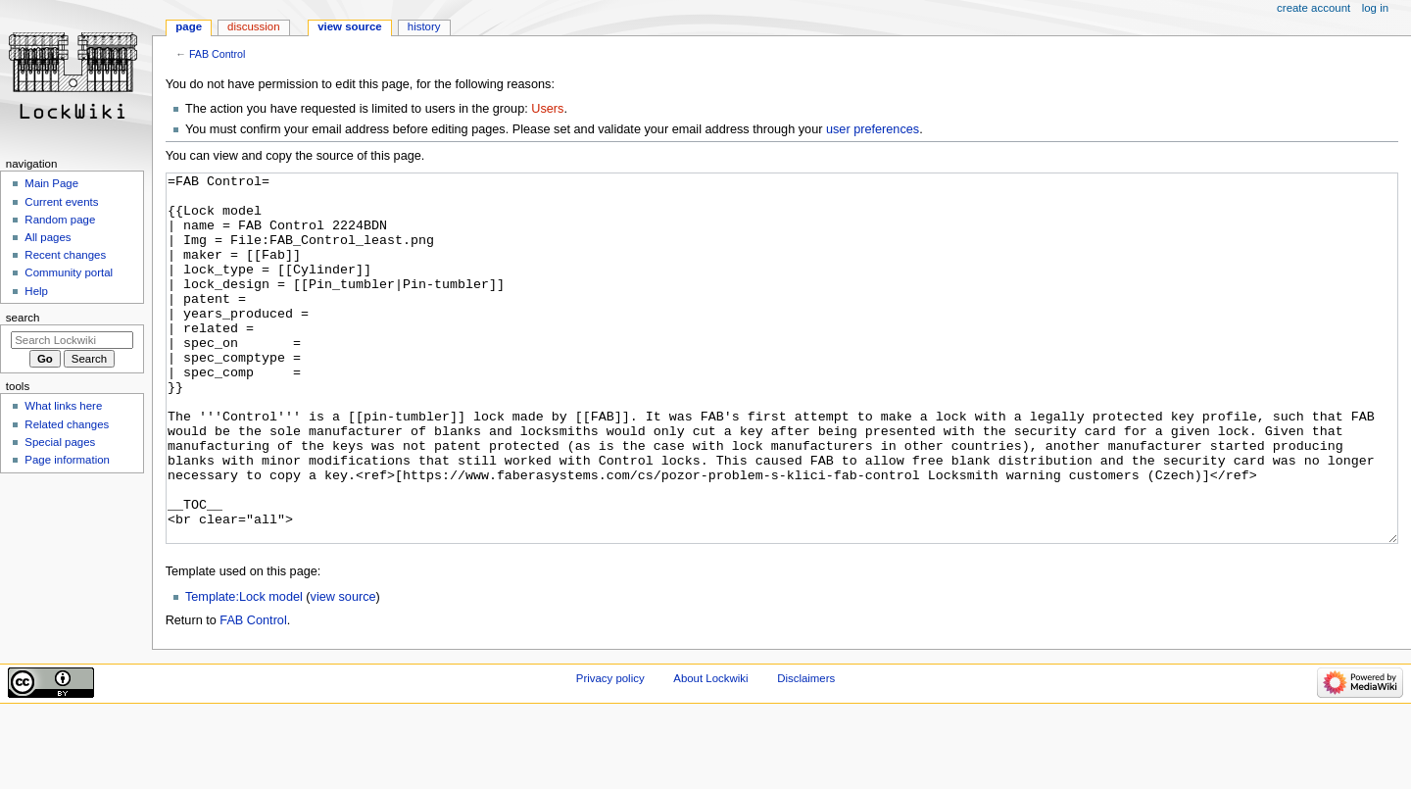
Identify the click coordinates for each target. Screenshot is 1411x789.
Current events (61, 202)
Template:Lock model (244, 670)
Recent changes (65, 255)
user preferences (872, 129)
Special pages (59, 442)
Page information (67, 460)
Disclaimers (806, 752)
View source (349, 26)
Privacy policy (610, 752)
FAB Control (217, 54)
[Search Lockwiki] (72, 340)
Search (23, 317)
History (424, 26)
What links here (63, 406)
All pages (47, 237)
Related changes (66, 424)
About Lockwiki (710, 752)
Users (547, 109)
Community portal (68, 272)
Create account (1313, 8)
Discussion (253, 26)
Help (36, 291)
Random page (59, 219)
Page (188, 26)
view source (343, 670)
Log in (1375, 8)
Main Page (51, 183)
